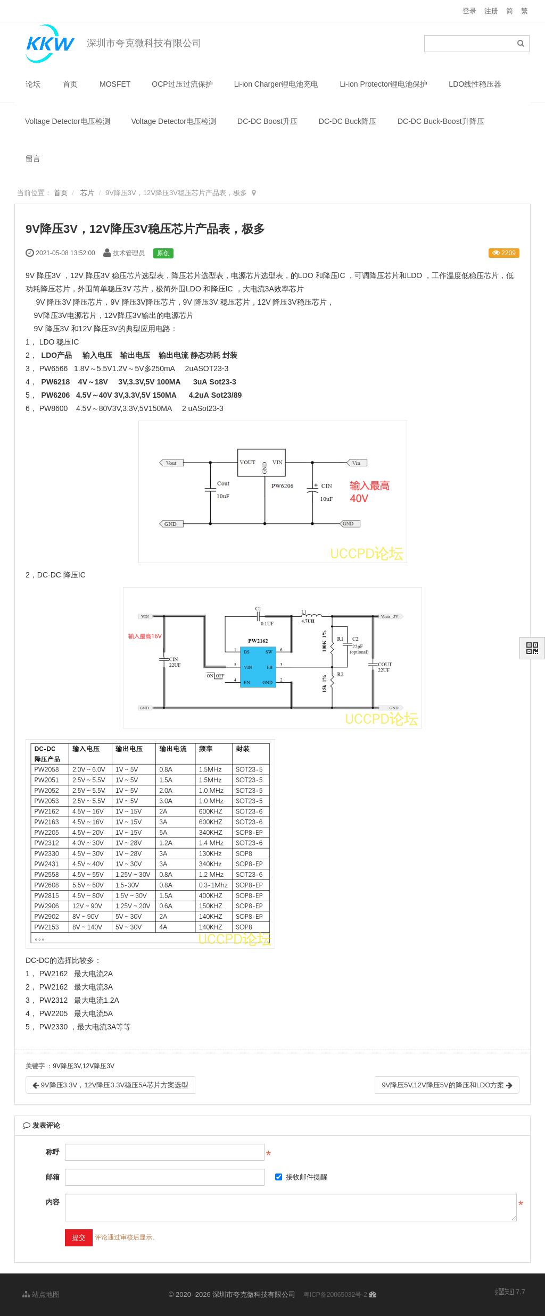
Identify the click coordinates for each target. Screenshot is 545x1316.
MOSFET (115, 84)
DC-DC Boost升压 (267, 121)
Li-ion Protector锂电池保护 (383, 84)
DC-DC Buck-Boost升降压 (441, 121)
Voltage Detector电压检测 (67, 121)
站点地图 (41, 1294)
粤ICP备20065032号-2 (335, 1294)
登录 (469, 11)
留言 (33, 158)
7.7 (510, 1292)
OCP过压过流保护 (182, 84)
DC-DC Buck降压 (347, 121)
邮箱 (53, 1177)
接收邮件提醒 (301, 1177)
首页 (70, 84)
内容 (53, 1202)
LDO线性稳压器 (475, 84)
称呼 (53, 1152)
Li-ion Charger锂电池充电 (276, 84)
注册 (491, 11)
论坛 (33, 84)
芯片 (87, 193)
